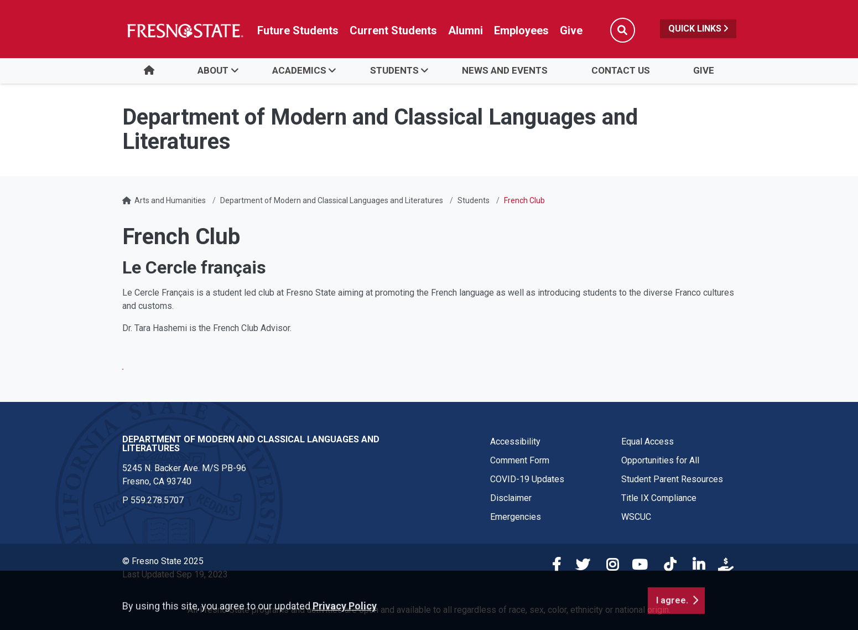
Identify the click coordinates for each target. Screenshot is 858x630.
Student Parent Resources (672, 479)
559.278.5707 (157, 500)
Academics (299, 70)
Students (394, 70)
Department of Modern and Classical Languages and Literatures (331, 200)
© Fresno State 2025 (163, 561)
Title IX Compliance (658, 498)
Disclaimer (511, 498)
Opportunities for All (660, 460)
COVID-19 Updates (527, 479)
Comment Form (519, 460)
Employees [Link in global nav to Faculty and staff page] (521, 30)
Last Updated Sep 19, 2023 (175, 574)
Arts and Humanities (170, 200)
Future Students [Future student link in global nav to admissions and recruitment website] (298, 30)
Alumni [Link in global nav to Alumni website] (465, 30)
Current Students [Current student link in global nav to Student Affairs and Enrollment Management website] (393, 30)
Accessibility (515, 441)
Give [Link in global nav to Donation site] (571, 30)
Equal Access (647, 441)
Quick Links (698, 28)
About (212, 70)
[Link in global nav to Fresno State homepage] (184, 30)
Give (703, 70)
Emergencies (515, 517)
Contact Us (620, 70)
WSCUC (636, 517)
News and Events (505, 70)
